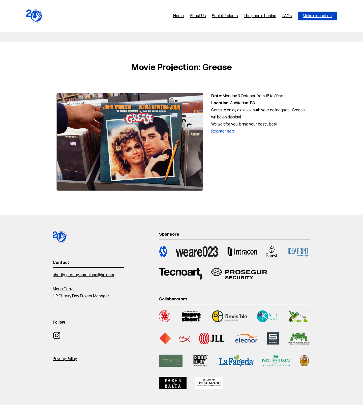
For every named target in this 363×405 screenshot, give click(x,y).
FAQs (287, 16)
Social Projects (225, 16)
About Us (198, 16)
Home (178, 16)
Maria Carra (63, 289)
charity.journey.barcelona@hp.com (83, 275)
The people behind (260, 16)
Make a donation (317, 16)
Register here (223, 131)
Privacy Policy (65, 359)
